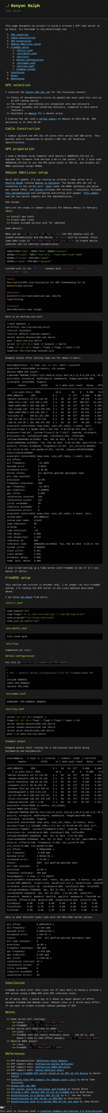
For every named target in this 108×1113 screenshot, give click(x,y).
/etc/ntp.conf (25, 66)
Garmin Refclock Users (49, 1066)
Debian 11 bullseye (47, 183)
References (17, 78)
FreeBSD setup (20, 47)
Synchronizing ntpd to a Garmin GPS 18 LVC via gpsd (44, 1098)
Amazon (33, 113)
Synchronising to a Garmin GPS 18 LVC (35, 1092)
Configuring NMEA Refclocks (52, 1063)
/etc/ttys (23, 56)
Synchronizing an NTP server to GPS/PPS (36, 1095)
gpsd (48, 186)
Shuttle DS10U (14, 183)
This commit (91, 193)
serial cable (47, 119)
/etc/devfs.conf (27, 53)
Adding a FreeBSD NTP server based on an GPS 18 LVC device (49, 1070)
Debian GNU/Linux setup (26, 44)
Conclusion (17, 72)
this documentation (17, 193)
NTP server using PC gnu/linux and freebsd (38, 1085)
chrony (39, 189)
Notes (14, 75)
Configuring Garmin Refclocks (54, 1060)
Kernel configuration (30, 60)
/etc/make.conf (26, 63)
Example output (26, 69)
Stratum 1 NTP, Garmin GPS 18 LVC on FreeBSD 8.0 (42, 1089)
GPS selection (20, 34)
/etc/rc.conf (25, 50)
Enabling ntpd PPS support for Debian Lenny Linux (43, 1076)
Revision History (23, 1111)
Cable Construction (23, 37)
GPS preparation (21, 41)
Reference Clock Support (52, 1057)
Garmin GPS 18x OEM (23, 1082)
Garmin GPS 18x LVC (38, 92)
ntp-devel (26, 594)
